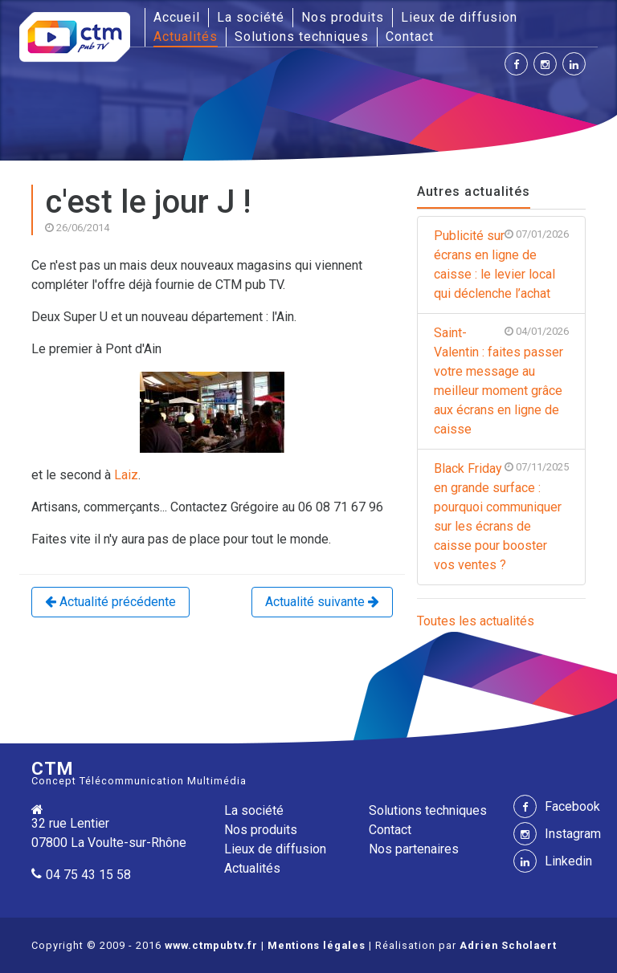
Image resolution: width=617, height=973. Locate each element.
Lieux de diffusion (459, 17)
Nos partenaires (414, 849)
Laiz (126, 474)
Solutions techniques (302, 36)
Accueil (176, 16)
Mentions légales (317, 945)
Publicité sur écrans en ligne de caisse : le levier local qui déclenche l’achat (501, 263)
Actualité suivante (322, 601)
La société (250, 17)
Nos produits (342, 17)
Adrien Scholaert (508, 945)
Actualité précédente (110, 601)
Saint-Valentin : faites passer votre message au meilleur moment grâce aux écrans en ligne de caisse (501, 380)
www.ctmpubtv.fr (211, 945)
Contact (410, 36)
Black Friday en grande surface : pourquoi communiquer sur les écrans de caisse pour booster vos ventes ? (501, 515)
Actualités (185, 36)
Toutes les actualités (475, 621)
